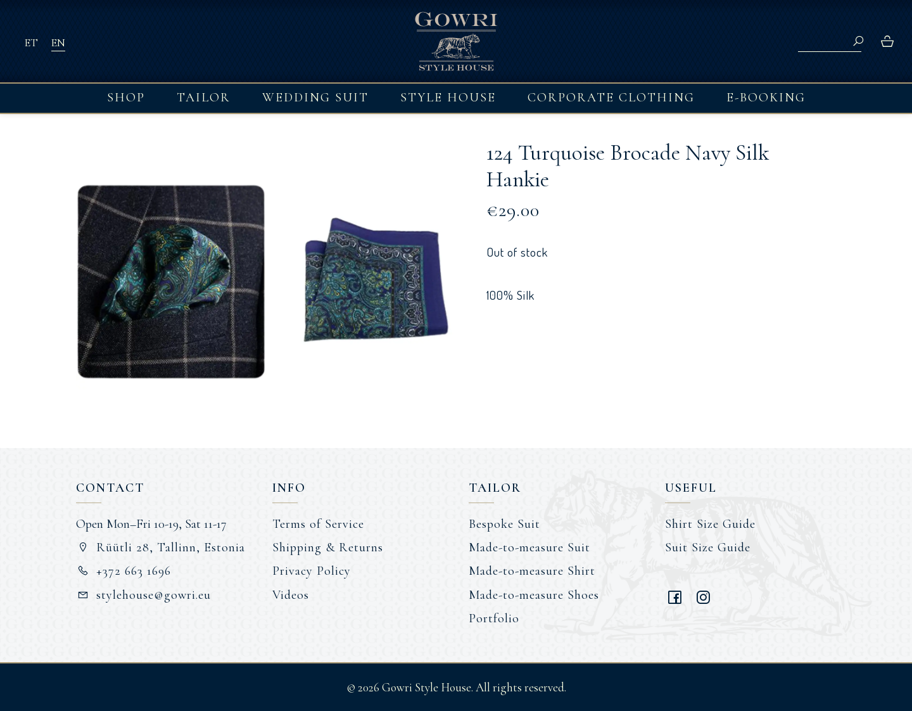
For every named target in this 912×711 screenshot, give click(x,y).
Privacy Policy (311, 571)
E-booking (766, 97)
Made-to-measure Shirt (532, 571)
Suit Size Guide (707, 547)
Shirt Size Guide (710, 524)
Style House (448, 97)
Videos (290, 595)
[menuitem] (31, 42)
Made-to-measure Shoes (534, 595)
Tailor (204, 97)
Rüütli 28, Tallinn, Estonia (160, 547)
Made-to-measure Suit (529, 547)
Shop (126, 97)
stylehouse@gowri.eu (143, 595)
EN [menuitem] (58, 42)
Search (858, 41)
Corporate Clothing (611, 97)
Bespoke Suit (504, 524)
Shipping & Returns (327, 547)
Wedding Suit (315, 97)
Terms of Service (318, 524)
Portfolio (494, 618)
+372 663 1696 (123, 571)
